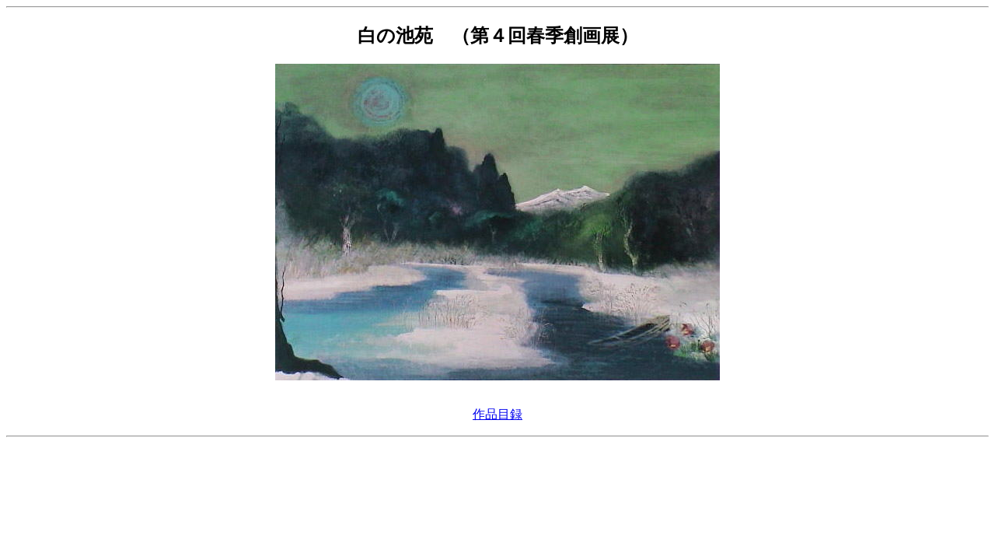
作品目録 (497, 414)
